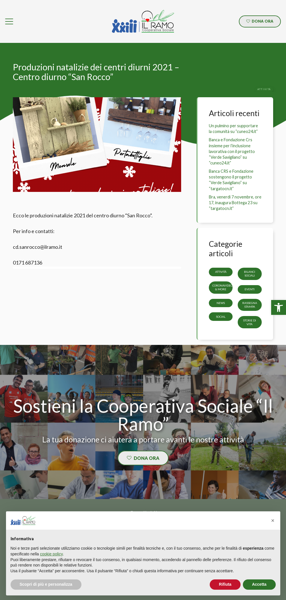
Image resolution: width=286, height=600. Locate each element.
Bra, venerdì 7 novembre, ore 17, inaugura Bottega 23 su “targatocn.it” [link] (235, 202)
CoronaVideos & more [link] (223, 287)
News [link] (221, 303)
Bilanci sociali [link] (249, 273)
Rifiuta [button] (225, 584)
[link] (278, 307)
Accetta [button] (259, 584)
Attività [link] (221, 272)
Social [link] (220, 316)
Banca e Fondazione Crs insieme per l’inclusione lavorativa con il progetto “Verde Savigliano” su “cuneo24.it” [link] (232, 151)
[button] (272, 520)
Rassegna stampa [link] (249, 304)
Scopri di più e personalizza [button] (46, 584)
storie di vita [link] (249, 322)
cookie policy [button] (51, 554)
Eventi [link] (250, 289)
